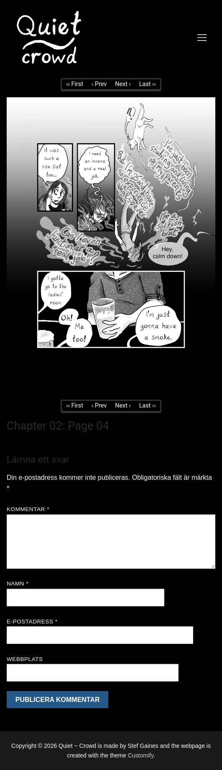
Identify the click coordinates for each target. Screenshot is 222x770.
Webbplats (25, 659)
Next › (123, 84)
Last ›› (147, 84)
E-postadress (32, 621)
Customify (140, 755)
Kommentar (28, 509)
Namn (17, 583)
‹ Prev (99, 84)
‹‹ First (74, 84)
